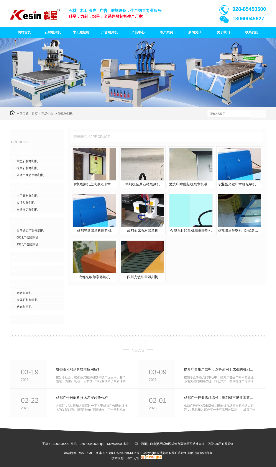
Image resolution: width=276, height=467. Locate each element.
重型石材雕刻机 (27, 161)
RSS (81, 453)
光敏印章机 (24, 293)
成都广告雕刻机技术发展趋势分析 (82, 398)
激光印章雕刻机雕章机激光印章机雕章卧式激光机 (191, 184)
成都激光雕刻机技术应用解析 (78, 369)
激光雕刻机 (26, 257)
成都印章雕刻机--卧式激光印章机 (239, 230)
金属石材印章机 (27, 300)
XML (89, 453)
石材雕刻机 (52, 32)
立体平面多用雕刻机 (30, 175)
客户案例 (166, 32)
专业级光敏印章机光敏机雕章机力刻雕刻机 (239, 184)
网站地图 (70, 453)
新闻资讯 (194, 32)
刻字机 (22, 271)
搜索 (258, 114)
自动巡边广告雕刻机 (30, 230)
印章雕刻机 (65, 113)
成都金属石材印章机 (142, 230)
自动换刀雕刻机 (27, 209)
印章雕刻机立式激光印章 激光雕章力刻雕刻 (94, 184)
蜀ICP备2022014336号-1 (125, 453)
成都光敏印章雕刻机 (94, 277)
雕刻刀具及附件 (30, 319)
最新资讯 (138, 343)
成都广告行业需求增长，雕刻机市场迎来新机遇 (220, 398)
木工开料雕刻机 (27, 196)
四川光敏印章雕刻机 (142, 277)
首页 (35, 113)
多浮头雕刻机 (25, 202)
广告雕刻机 (109, 32)
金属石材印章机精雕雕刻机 (191, 230)
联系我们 (251, 32)
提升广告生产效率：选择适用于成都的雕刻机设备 (220, 369)
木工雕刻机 (81, 32)
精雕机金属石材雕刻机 (142, 184)
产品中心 (138, 32)
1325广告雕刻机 (27, 244)
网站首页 (24, 32)
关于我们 (223, 32)
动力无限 (133, 458)
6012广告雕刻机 (27, 237)
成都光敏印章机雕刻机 (94, 230)
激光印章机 (24, 307)
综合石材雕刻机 (27, 168)
